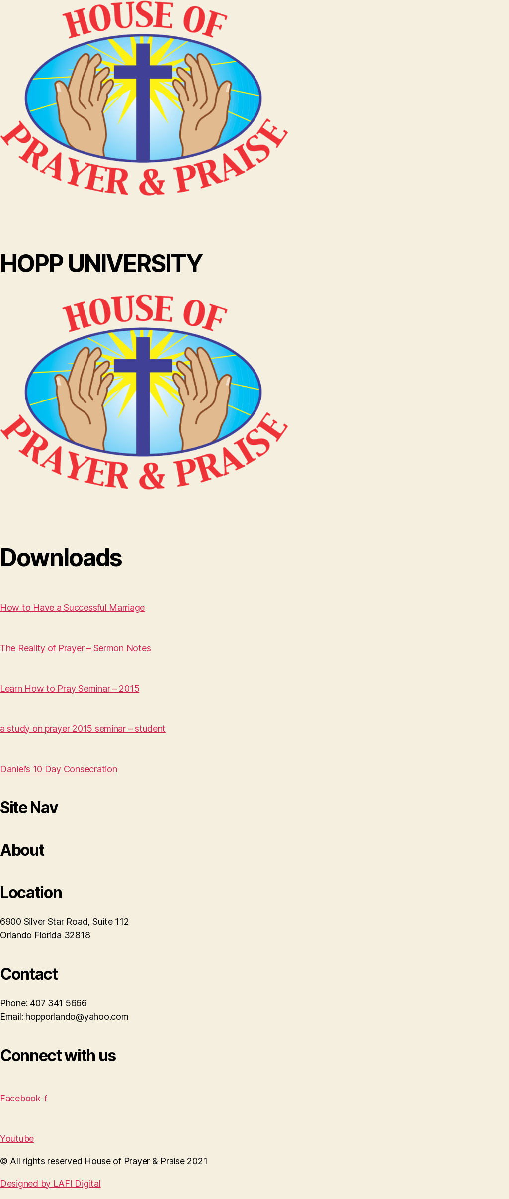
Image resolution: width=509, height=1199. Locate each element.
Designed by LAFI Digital (50, 1183)
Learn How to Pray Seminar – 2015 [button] (69, 688)
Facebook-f (23, 1098)
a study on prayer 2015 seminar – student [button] (83, 728)
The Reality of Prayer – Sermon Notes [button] (75, 648)
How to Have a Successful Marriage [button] (72, 607)
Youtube (17, 1138)
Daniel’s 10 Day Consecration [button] (58, 769)
